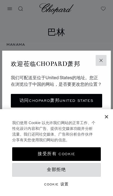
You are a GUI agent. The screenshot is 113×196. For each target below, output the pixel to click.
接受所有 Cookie (56, 154)
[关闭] (106, 117)
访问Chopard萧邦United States (56, 100)
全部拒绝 (56, 169)
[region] (56, 152)
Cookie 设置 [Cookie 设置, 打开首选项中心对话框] (56, 184)
